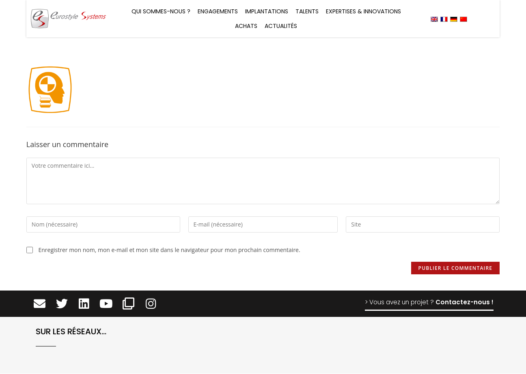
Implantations (266, 11)
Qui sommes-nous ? (161, 11)
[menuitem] (434, 19)
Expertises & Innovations (363, 11)
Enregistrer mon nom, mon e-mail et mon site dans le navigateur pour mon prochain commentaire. (169, 250)
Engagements (218, 11)
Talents (307, 11)
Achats (246, 26)
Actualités (281, 26)
